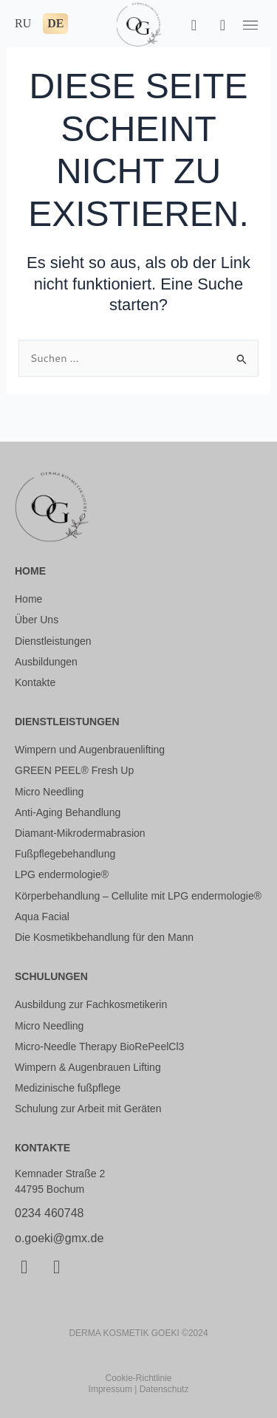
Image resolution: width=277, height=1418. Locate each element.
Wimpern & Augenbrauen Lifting (88, 1067)
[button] (250, 24)
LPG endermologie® (62, 874)
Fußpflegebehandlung (65, 854)
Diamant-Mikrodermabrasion (80, 833)
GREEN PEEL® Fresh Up (74, 770)
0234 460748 (49, 1213)
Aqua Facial (42, 916)
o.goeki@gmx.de (59, 1238)
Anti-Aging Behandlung (67, 812)
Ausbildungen (46, 662)
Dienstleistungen (53, 641)
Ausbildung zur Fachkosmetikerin (91, 1004)
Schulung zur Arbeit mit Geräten (88, 1108)
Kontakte (35, 682)
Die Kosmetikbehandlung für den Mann (104, 937)
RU (23, 23)
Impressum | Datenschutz (139, 1389)
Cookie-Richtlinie (138, 1378)
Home (28, 599)
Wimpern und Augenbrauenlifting (90, 750)
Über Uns (36, 620)
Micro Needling (49, 792)
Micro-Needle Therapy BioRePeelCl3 (99, 1046)
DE (55, 23)
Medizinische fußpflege (67, 1088)
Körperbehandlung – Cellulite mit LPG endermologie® (138, 896)
